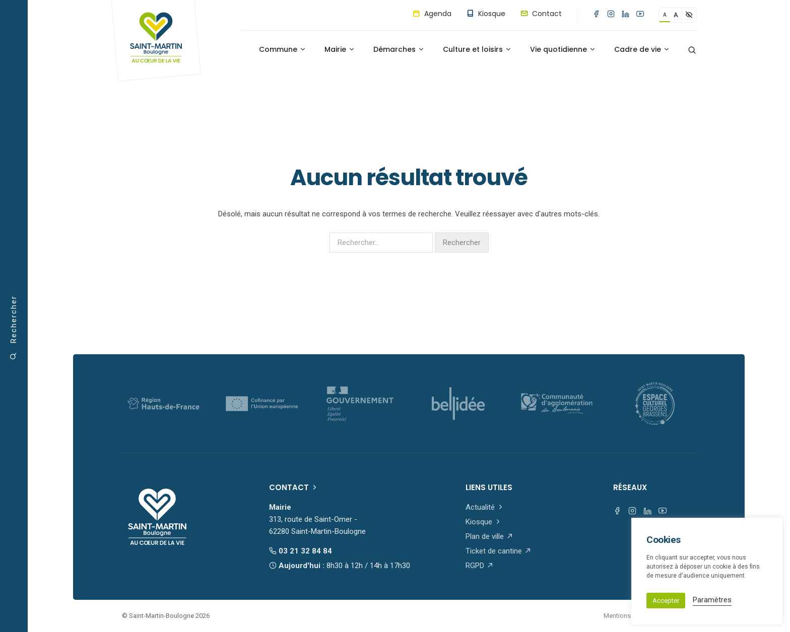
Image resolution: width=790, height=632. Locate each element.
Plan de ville (489, 536)
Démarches (399, 49)
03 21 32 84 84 (300, 551)
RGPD (480, 565)
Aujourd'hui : (339, 565)
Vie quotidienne (563, 49)
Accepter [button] (665, 600)
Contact (541, 14)
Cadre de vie (642, 49)
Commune (282, 49)
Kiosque (486, 14)
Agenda (432, 14)
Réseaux (630, 487)
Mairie (339, 49)
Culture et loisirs (477, 49)
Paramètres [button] (712, 599)
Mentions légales (628, 615)
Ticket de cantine (499, 551)
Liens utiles (489, 487)
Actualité (485, 507)
